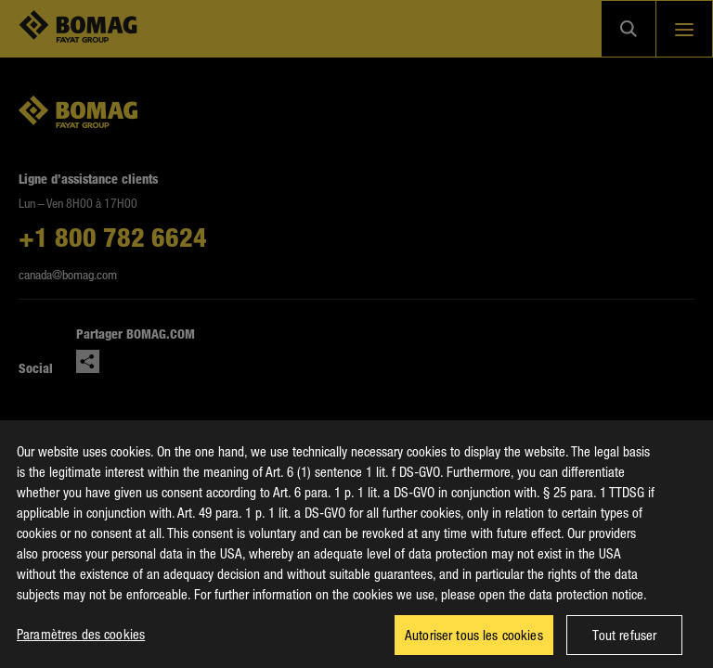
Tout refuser (624, 641)
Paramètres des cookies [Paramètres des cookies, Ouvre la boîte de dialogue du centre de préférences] (81, 640)
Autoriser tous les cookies (474, 641)
